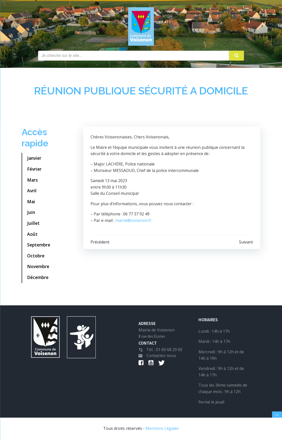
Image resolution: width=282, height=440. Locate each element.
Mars (32, 180)
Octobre (36, 256)
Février (34, 169)
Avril (32, 191)
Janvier (34, 158)
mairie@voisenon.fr (134, 221)
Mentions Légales (162, 429)
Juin (31, 213)
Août (32, 234)
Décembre (37, 278)
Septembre (38, 245)
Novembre (38, 267)
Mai (31, 202)
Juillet (33, 224)
